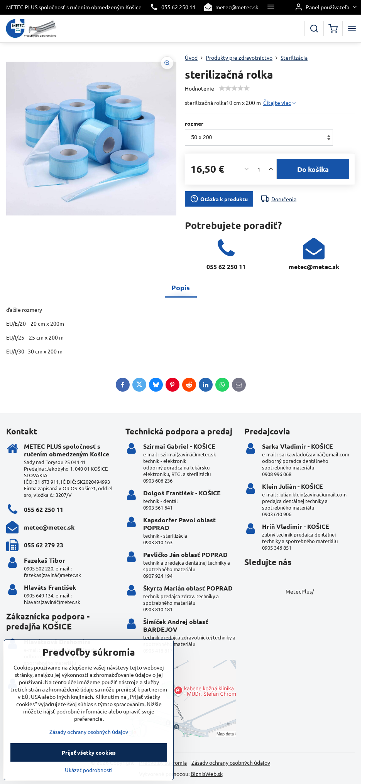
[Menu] (352, 28)
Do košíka (313, 169)
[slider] (234, 88)
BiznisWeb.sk (207, 773)
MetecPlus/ (300, 591)
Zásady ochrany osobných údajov (230, 762)
